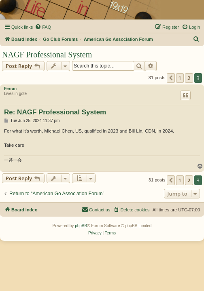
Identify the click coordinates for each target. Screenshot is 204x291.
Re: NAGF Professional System (55, 112)
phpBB (81, 226)
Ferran (10, 88)
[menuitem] (43, 27)
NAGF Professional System (47, 54)
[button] (171, 78)
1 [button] (179, 78)
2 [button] (188, 78)
